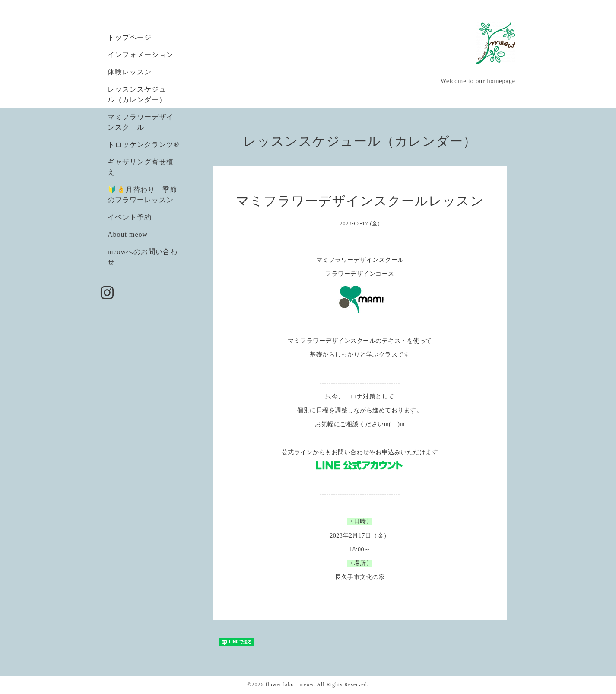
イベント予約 (130, 217)
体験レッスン (130, 72)
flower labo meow (289, 684)
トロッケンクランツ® (143, 144)
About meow (128, 234)
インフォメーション (141, 54)
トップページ (130, 37)
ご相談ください (362, 424)
